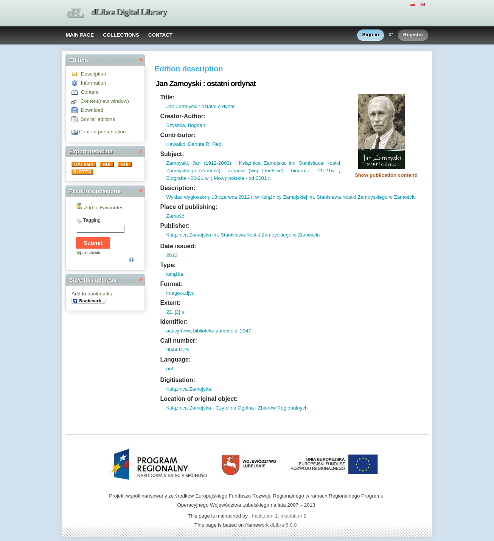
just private (91, 252)
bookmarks (99, 294)
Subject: (172, 154)
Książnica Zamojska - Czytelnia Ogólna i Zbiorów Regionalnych (237, 408)
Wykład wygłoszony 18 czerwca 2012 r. (210, 197)
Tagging (92, 220)
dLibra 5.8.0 (284, 525)
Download (92, 110)
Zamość (175, 216)
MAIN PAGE (80, 35)
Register (413, 35)
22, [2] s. (175, 312)
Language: (175, 359)
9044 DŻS (177, 349)
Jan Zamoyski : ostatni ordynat (200, 106)
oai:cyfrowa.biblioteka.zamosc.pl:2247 (208, 331)
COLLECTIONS (121, 35)
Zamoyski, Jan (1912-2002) (198, 163)
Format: (171, 284)
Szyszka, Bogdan (185, 125)
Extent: (170, 303)
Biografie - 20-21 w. (188, 178)
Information (93, 83)
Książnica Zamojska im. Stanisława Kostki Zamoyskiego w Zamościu (243, 235)
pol (169, 368)
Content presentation (102, 131)
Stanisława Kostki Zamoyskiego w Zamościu (365, 197)
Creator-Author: (182, 116)
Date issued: (178, 246)
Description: (177, 188)
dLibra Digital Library (129, 12)
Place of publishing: (188, 207)
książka (174, 274)
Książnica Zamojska (188, 389)
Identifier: (174, 321)
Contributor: (177, 135)
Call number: (178, 340)
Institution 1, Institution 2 (279, 516)
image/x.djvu (180, 293)
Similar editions (98, 119)
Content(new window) (105, 101)
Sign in (370, 35)
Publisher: (175, 226)
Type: (168, 265)
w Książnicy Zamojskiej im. (284, 197)
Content (90, 92)
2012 (171, 255)
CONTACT (160, 35)
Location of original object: (199, 399)
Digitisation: (177, 380)
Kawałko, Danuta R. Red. (194, 144)
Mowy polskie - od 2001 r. (242, 178)
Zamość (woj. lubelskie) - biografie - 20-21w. (282, 170)
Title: (167, 97)
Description (93, 74)
